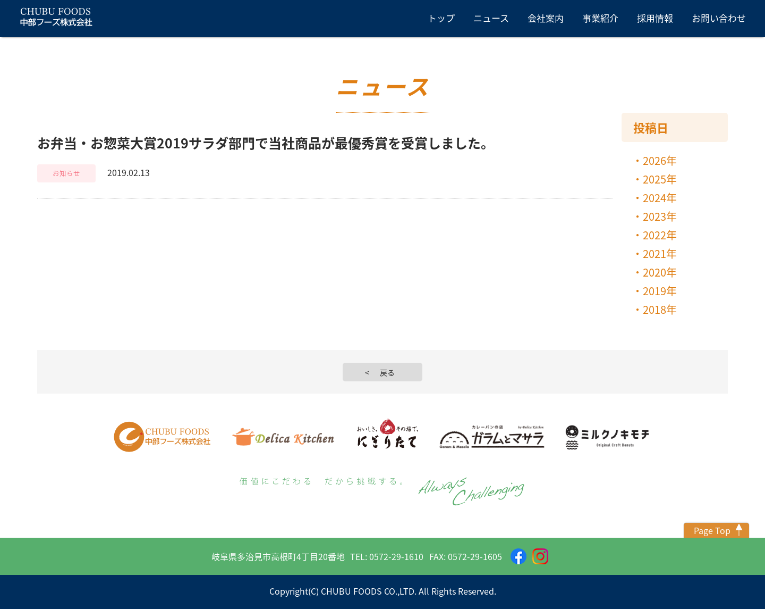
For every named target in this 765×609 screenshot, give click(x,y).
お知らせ (66, 173)
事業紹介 (600, 17)
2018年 (660, 309)
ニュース (491, 17)
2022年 (660, 235)
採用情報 (655, 17)
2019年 (660, 290)
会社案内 (546, 17)
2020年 (660, 272)
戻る (387, 372)
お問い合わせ (719, 17)
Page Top (712, 530)
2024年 (660, 197)
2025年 (660, 179)
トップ (441, 17)
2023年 (660, 216)
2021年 (660, 253)
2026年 (660, 160)
